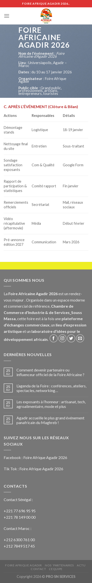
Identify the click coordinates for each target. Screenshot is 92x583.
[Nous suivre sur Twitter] (71, 338)
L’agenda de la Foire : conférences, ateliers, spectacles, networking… (51, 388)
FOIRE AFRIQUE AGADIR (23, 565)
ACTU (81, 565)
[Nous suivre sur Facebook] (54, 338)
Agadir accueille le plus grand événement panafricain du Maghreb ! (50, 420)
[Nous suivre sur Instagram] (62, 338)
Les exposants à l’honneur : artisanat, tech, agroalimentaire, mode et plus (51, 404)
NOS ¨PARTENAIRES (59, 565)
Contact (38, 569)
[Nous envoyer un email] (80, 338)
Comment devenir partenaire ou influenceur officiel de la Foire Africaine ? (50, 372)
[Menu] (7, 16)
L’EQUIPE (56, 569)
